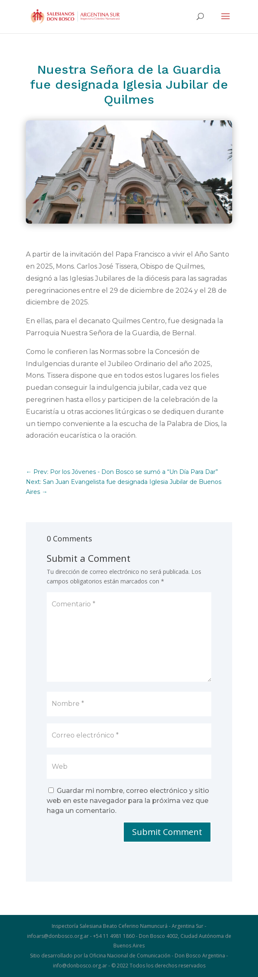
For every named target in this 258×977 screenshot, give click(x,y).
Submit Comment (167, 831)
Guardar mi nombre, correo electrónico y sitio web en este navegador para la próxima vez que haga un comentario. (128, 801)
